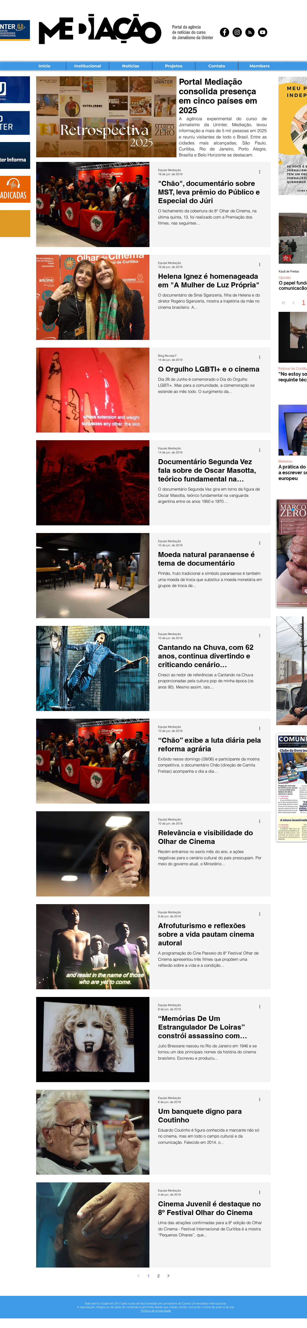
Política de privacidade (156, 1310)
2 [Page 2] (158, 1275)
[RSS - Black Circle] (250, 32)
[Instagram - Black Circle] (237, 32)
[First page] (283, 302)
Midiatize (285, 461)
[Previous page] (293, 302)
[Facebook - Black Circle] (224, 32)
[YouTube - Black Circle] (262, 32)
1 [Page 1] (148, 1275)
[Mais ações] (261, 172)
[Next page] (168, 1275)
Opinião (285, 278)
